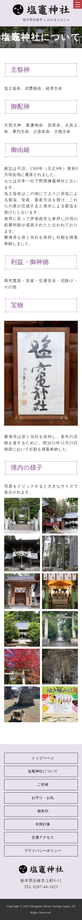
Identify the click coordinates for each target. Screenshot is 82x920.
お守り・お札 (43, 798)
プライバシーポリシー (42, 850)
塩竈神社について (43, 771)
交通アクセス (43, 837)
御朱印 (43, 811)
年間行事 (42, 824)
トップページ (43, 758)
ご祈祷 (43, 784)
